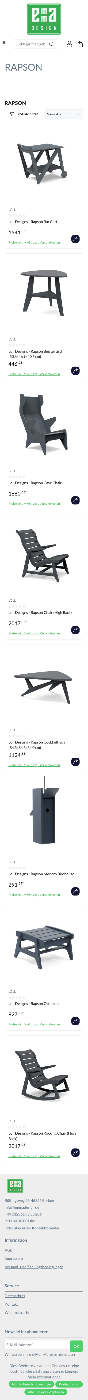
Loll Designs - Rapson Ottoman (33, 1003)
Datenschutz (15, 1295)
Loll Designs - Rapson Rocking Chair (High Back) (42, 1135)
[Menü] (4, 42)
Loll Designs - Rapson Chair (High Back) (40, 612)
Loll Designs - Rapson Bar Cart (32, 221)
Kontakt (11, 1304)
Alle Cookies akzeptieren (46, 1392)
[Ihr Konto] (69, 44)
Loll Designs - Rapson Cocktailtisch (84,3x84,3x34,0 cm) (36, 744)
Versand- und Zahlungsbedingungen (34, 1266)
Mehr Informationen (44, 1377)
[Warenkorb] (80, 44)
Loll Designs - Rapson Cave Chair (34, 482)
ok (76, 1346)
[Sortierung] (64, 114)
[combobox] (30, 44)
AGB (8, 1250)
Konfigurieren (69, 1384)
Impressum (14, 1258)
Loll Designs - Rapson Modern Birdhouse (41, 874)
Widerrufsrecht (17, 1312)
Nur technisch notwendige (31, 1384)
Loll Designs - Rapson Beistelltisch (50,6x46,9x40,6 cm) (35, 354)
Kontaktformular (45, 1228)
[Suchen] (51, 44)
